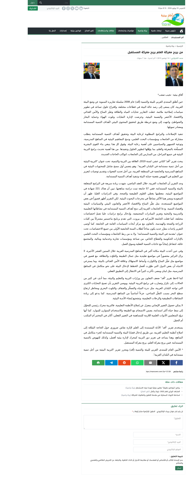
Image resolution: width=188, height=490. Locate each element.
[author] (146, 434)
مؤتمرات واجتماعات (114, 30)
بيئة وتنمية (130, 30)
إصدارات (50, 30)
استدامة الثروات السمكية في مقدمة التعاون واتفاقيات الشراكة (143, 395)
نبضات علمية (144, 30)
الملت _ (153, 37)
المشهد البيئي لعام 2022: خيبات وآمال (153, 391)
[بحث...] (44, 3)
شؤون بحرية (158, 30)
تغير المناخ (76, 30)
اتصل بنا (39, 30)
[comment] (121, 422)
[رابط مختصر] (146, 371)
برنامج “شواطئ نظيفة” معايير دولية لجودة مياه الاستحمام (145, 388)
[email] (146, 442)
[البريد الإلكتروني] (37, 8)
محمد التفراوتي (165, 58)
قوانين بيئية (63, 30)
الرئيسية (169, 30)
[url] (146, 449)
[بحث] (28, 2)
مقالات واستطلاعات (93, 30)
